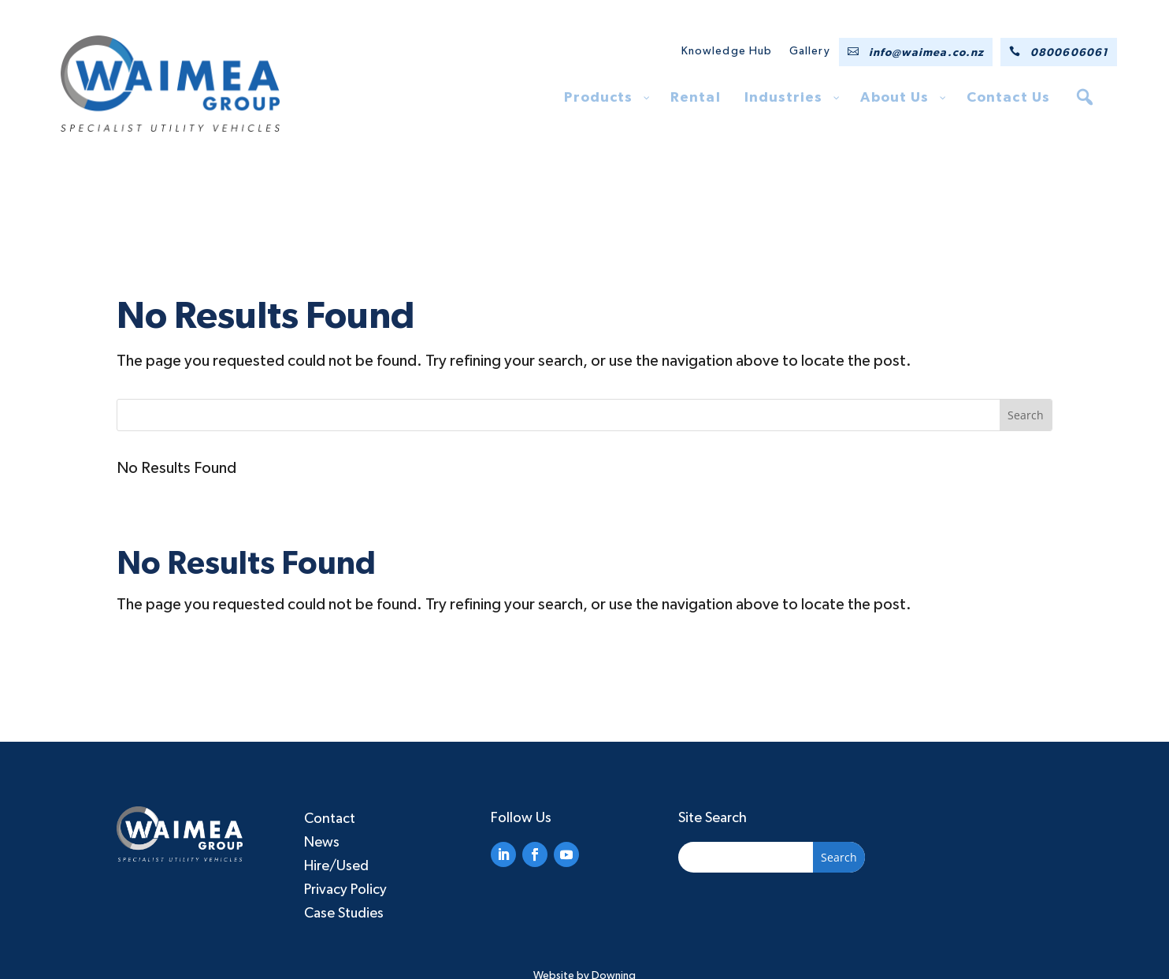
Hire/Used (336, 866)
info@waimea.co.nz (926, 52)
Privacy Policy (345, 890)
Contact (329, 819)
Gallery (809, 51)
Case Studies (344, 913)
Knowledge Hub (726, 51)
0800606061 (1069, 52)
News (322, 843)
